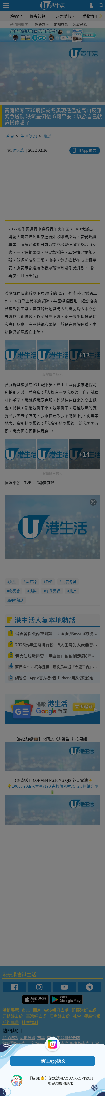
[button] (52, 1061)
